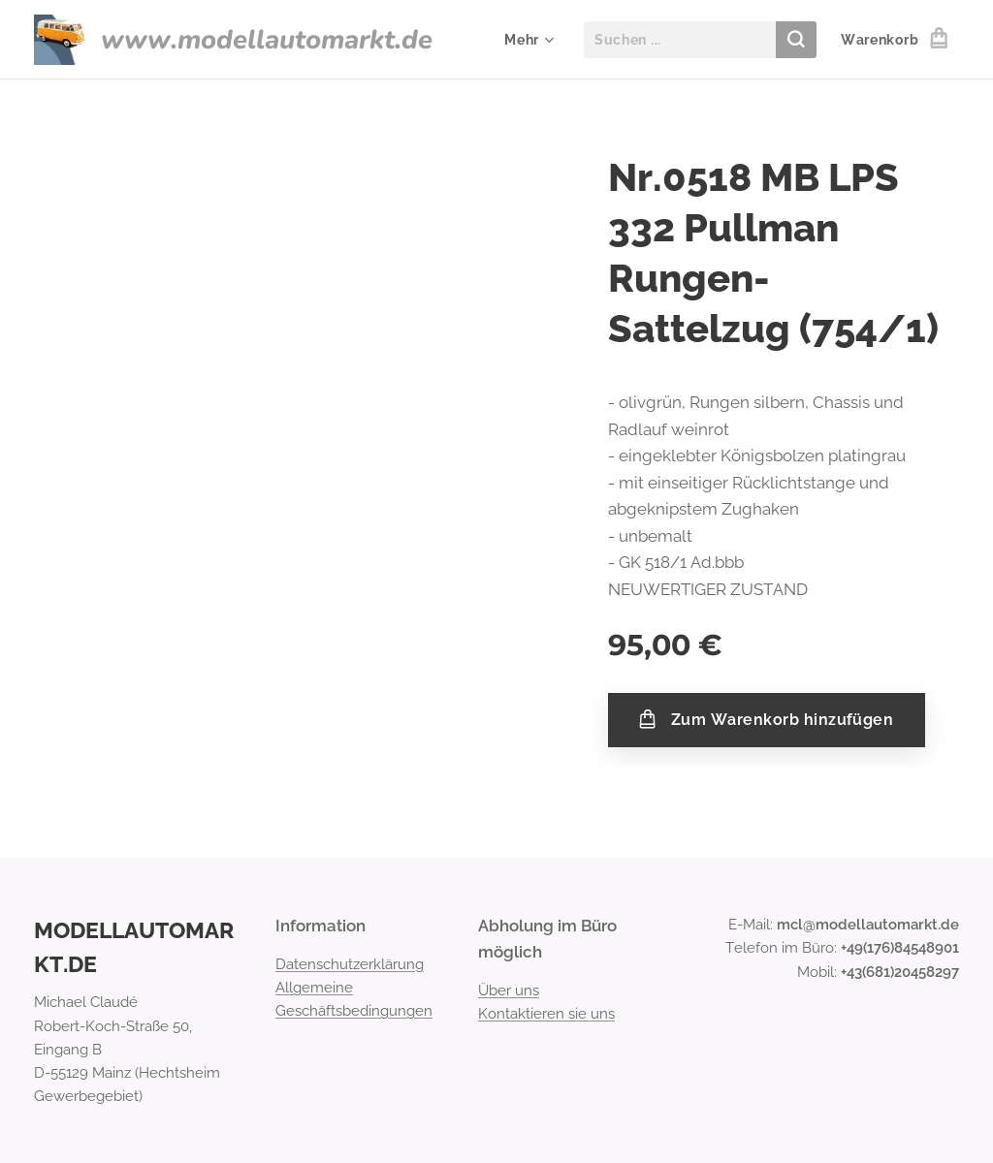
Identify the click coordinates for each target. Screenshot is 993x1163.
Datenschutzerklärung (349, 963)
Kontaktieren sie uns (546, 1013)
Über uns (508, 989)
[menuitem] (526, 40)
